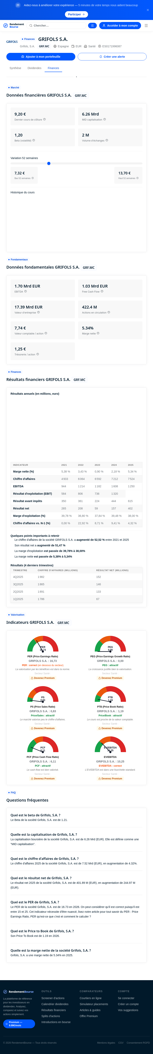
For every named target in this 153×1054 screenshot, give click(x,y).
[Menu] (146, 25)
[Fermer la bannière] (148, 10)
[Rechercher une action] (56, 25)
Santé (90, 46)
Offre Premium (89, 1016)
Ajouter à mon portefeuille (40, 56)
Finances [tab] (53, 68)
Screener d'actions (53, 998)
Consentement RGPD (138, 1042)
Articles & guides (90, 1010)
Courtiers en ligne (91, 998)
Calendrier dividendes (54, 1004)
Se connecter (126, 998)
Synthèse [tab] (15, 68)
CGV (121, 1042)
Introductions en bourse (56, 1022)
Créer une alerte (112, 56)
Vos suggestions (128, 1010)
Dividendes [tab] (34, 68)
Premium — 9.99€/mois (14, 1024)
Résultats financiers (53, 1010)
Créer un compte (128, 1004)
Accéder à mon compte (120, 25)
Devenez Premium (43, 678)
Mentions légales (106, 1042)
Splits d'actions (50, 1016)
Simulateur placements (94, 1004)
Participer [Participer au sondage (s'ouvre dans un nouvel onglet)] (76, 14)
